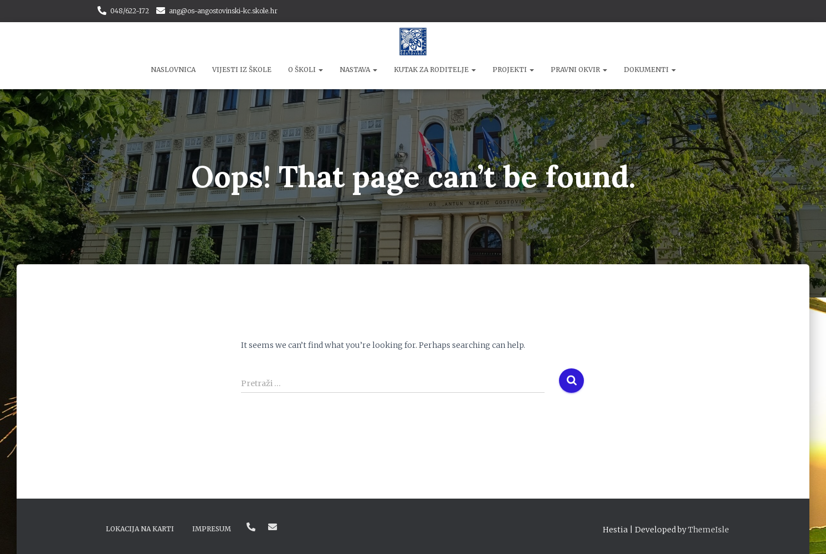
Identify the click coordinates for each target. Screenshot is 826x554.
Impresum (211, 529)
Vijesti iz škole (241, 69)
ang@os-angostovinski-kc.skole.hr (223, 11)
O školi (305, 69)
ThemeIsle (708, 530)
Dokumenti (650, 69)
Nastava (358, 69)
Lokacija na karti (140, 529)
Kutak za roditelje (435, 69)
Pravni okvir (579, 69)
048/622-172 (129, 11)
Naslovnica (173, 69)
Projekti (513, 69)
